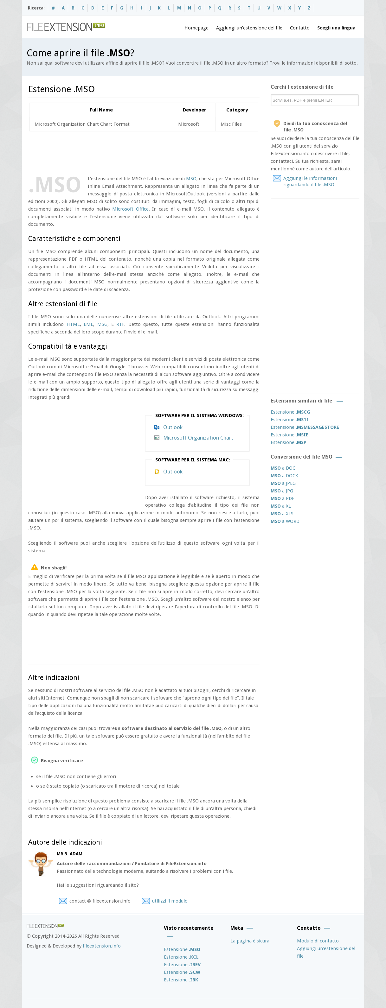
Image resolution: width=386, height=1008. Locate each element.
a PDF (282, 498)
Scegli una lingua (336, 28)
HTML (73, 324)
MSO (191, 178)
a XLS (282, 514)
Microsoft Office (130, 209)
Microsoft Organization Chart (198, 437)
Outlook (173, 427)
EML (88, 324)
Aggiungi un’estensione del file (249, 28)
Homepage (196, 28)
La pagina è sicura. (250, 941)
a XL (281, 506)
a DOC (283, 468)
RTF (120, 324)
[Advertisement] (143, 152)
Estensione (290, 412)
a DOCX (284, 476)
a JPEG (283, 483)
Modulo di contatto (318, 941)
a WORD (285, 521)
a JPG (282, 491)
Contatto (300, 28)
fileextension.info (102, 946)
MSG (102, 324)
